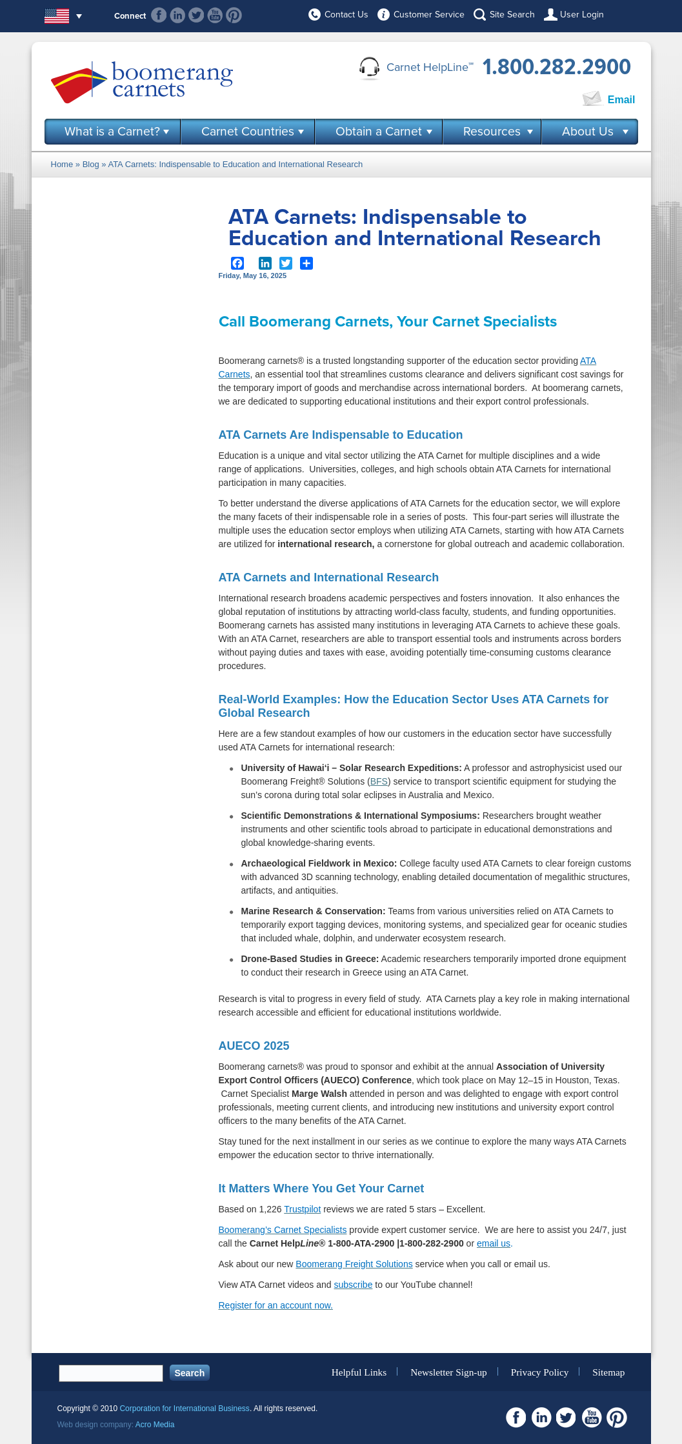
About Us (588, 131)
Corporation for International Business (184, 1408)
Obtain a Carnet (379, 131)
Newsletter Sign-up (448, 1371)
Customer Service (429, 14)
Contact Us (346, 14)
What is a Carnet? (112, 131)
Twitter (196, 15)
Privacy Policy (540, 1371)
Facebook (159, 15)
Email (622, 99)
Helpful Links (359, 1371)
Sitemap (608, 1371)
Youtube (215, 15)
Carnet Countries (247, 131)
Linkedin (178, 15)
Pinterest (234, 15)
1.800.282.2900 (557, 67)
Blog (91, 164)
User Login (582, 14)
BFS (379, 781)
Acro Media (155, 1424)
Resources (492, 131)
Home (62, 164)
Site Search (512, 14)
